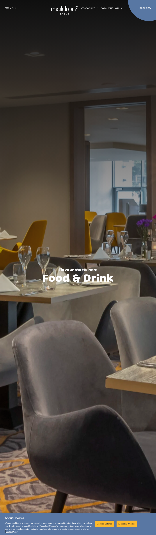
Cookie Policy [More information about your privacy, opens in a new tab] (12, 532)
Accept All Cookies (126, 523)
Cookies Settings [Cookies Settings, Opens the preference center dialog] (104, 523)
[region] (78, 524)
